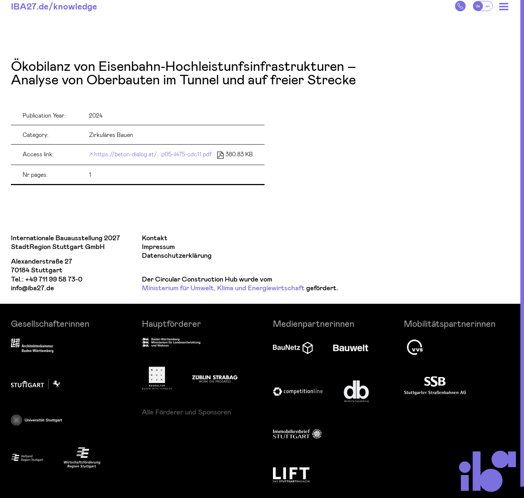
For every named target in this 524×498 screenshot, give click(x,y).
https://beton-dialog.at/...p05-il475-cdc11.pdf (153, 153)
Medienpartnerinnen (313, 323)
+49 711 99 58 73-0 (53, 279)
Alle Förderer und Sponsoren (186, 412)
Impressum (158, 247)
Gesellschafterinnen (50, 323)
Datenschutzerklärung (177, 255)
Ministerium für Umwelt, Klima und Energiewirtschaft (223, 288)
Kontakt (154, 238)
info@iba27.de (32, 288)
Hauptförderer (171, 323)
